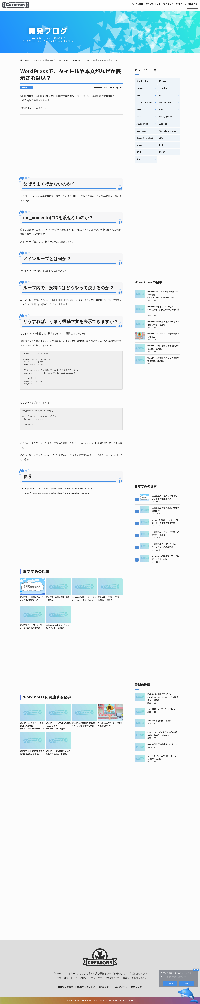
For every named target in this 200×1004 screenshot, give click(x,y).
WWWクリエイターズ (66, 973)
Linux (139, 145)
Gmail (140, 88)
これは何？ (170, 983)
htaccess (141, 130)
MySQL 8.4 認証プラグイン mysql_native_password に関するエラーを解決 (162, 697)
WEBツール (176, 4)
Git (138, 95)
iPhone (163, 81)
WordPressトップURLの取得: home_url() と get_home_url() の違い (163, 310)
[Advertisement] (71, 142)
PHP (161, 145)
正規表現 (163, 88)
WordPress (27, 87)
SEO (139, 109)
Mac (161, 95)
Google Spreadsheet (145, 138)
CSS (161, 109)
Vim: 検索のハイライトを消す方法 (162, 709)
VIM (138, 159)
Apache (163, 123)
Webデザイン (165, 116)
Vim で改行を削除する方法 (159, 721)
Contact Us (124, 1000)
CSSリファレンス (141, 4)
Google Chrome (167, 130)
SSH (139, 152)
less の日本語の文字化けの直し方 (162, 744)
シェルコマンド (144, 81)
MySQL (163, 152)
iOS (161, 138)
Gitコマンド (160, 4)
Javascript (142, 123)
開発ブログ (190, 4)
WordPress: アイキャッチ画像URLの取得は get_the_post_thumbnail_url (32, 726)
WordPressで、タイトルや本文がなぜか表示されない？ (70, 74)
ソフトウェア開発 (144, 102)
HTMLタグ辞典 (120, 4)
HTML (140, 116)
